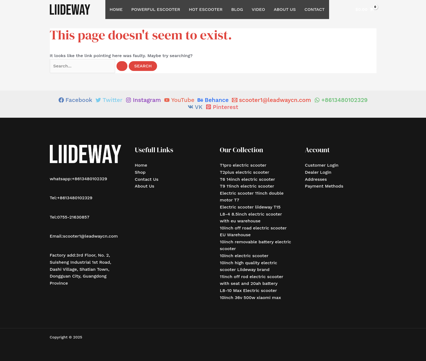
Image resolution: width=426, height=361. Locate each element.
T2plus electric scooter (244, 172)
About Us (285, 9)
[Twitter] (109, 100)
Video (258, 9)
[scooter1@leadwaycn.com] (271, 100)
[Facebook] (75, 100)
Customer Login (322, 165)
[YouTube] (179, 100)
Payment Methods (324, 186)
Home (116, 9)
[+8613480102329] (341, 100)
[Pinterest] (222, 107)
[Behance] (213, 100)
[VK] (195, 107)
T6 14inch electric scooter (247, 179)
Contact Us (146, 179)
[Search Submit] (122, 66)
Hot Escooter (206, 9)
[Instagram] (143, 100)
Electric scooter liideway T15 (250, 207)
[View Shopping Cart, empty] (364, 9)
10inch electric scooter (244, 255)
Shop (140, 172)
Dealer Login (318, 172)
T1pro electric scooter (243, 165)
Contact (314, 9)
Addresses (316, 179)
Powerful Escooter (155, 9)
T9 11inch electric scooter (247, 186)
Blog (237, 9)
